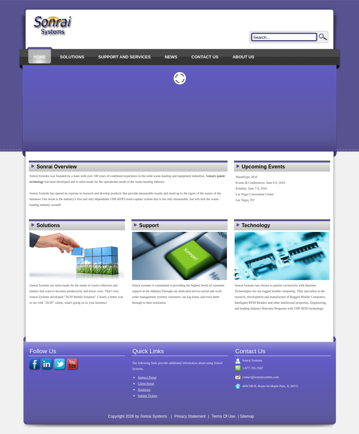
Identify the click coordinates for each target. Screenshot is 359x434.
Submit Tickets (147, 395)
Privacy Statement (189, 416)
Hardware (144, 389)
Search (323, 37)
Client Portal (146, 383)
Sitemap (247, 416)
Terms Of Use (223, 416)
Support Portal (147, 377)
